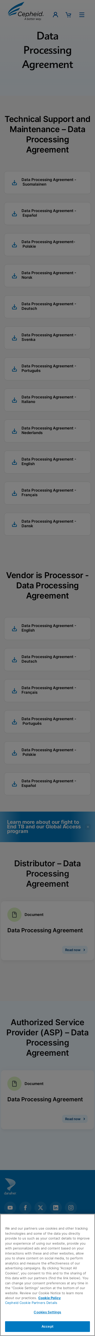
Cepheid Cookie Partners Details (31, 1303)
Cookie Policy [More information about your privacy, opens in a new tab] (49, 1298)
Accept (47, 1326)
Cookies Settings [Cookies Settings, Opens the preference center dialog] (47, 1312)
